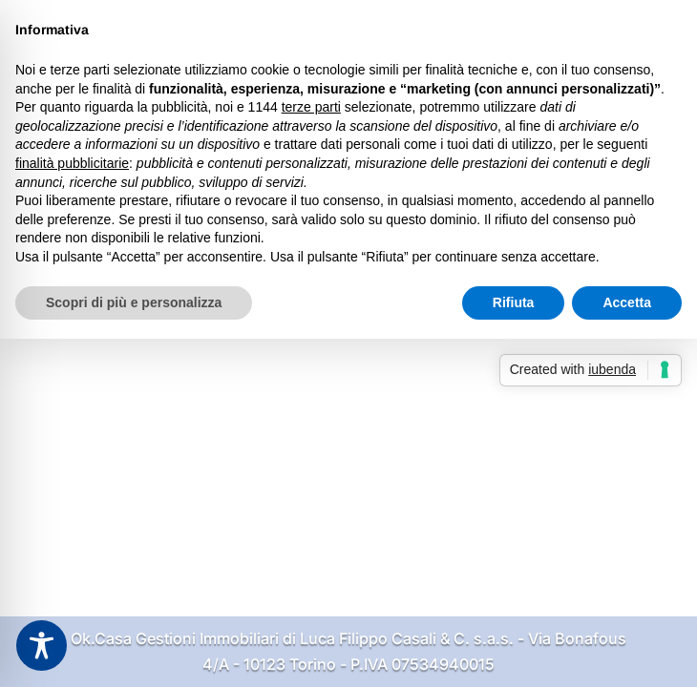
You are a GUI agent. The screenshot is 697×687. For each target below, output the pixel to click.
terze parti (311, 106)
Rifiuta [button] (514, 302)
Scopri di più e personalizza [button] (134, 302)
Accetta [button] (626, 302)
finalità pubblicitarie (72, 163)
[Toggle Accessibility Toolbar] (41, 645)
